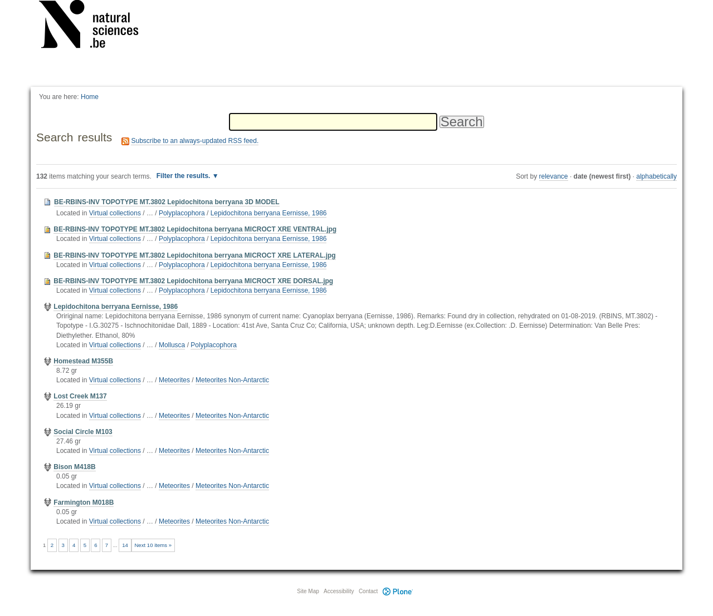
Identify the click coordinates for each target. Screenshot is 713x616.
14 (125, 545)
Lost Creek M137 (79, 396)
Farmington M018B (83, 502)
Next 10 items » (153, 545)
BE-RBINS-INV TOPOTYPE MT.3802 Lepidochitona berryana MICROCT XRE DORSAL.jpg (193, 281)
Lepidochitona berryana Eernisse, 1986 (269, 213)
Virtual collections (115, 213)
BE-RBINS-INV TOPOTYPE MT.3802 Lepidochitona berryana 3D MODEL (167, 202)
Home (90, 97)
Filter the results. (184, 176)
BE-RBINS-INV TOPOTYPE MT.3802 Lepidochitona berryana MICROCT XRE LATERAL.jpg (194, 255)
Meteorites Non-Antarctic (232, 380)
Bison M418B (74, 467)
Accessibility (339, 591)
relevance (553, 176)
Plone (397, 591)
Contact (368, 591)
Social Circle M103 (82, 432)
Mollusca (172, 345)
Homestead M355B (83, 361)
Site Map (308, 591)
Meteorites (174, 380)
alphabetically (656, 176)
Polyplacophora (182, 213)
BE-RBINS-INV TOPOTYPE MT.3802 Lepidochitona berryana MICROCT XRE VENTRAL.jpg (194, 229)
